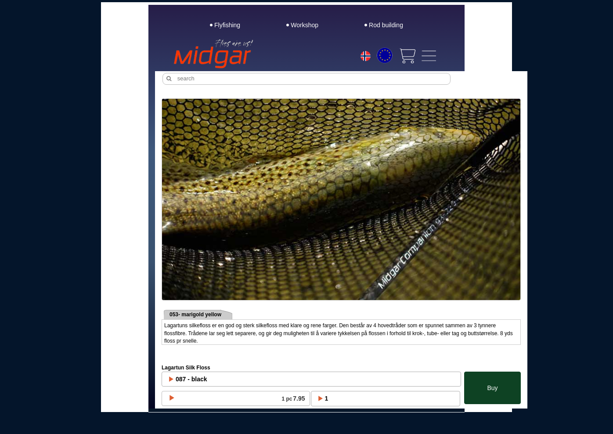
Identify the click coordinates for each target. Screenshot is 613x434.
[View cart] (407, 55)
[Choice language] (366, 57)
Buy (492, 387)
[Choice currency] (385, 55)
